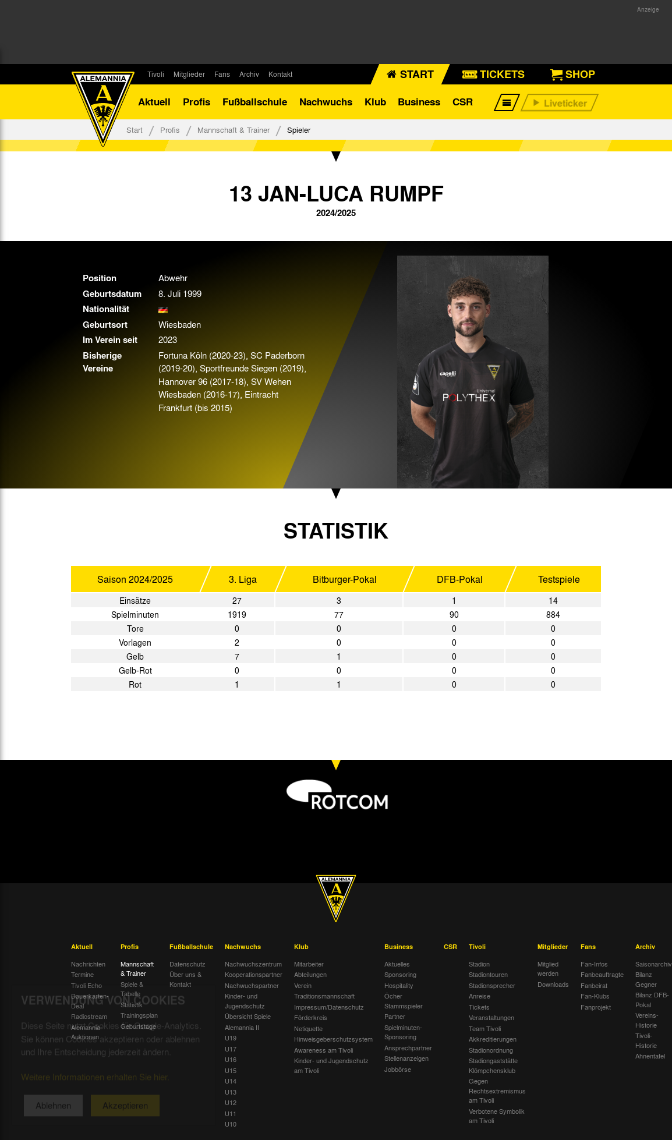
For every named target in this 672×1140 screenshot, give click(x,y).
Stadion (479, 963)
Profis (196, 101)
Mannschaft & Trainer (233, 129)
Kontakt (280, 74)
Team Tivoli (485, 1028)
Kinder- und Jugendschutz (245, 1000)
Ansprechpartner (408, 1047)
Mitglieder (189, 74)
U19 (230, 1037)
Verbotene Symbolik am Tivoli (497, 1115)
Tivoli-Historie (646, 1040)
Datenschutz (187, 963)
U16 (230, 1059)
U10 (230, 1123)
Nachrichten (88, 963)
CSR (462, 101)
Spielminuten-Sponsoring (403, 1032)
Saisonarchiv (653, 963)
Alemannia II (242, 1027)
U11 (230, 1113)
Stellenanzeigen (406, 1058)
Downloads (553, 984)
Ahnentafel (650, 1055)
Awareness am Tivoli (323, 1049)
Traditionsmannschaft (324, 995)
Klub (375, 101)
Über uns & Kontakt (185, 979)
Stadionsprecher (492, 985)
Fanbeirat (594, 985)
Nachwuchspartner (252, 985)
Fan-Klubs (595, 995)
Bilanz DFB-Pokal (652, 999)
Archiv (249, 74)
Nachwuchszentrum (253, 963)
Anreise (479, 995)
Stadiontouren (488, 974)
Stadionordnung (491, 1049)
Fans (222, 74)
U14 (230, 1080)
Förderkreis (310, 1017)
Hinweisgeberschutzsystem (333, 1038)
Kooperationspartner (253, 974)
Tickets (479, 1006)
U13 (230, 1091)
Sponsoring (400, 974)
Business (419, 101)
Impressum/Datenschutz (329, 1006)
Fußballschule (254, 101)
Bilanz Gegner (646, 979)
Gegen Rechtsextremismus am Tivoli (497, 1090)
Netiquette (308, 1028)
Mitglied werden (547, 968)
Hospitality (398, 985)
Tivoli (155, 74)
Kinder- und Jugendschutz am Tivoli (331, 1065)
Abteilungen (310, 974)
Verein (303, 985)
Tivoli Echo (86, 985)
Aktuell (154, 101)
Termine (82, 974)
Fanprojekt (596, 1006)
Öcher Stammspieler (403, 1000)
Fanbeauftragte (602, 974)
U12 (230, 1102)
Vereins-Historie (647, 1019)
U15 (230, 1070)
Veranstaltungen (491, 1017)
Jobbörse (397, 1069)
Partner (394, 1016)
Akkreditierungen (493, 1038)
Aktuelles (397, 963)
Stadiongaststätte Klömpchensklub (493, 1065)
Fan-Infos (594, 963)
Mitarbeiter (309, 963)
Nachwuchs (325, 101)
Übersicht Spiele (248, 1016)
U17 (230, 1048)
